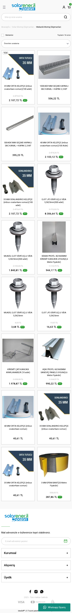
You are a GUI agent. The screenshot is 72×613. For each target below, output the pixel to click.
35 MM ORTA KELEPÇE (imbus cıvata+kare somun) (18, 484)
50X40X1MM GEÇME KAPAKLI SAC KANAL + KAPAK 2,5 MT (18, 144)
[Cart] (69, 7)
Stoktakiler (9, 35)
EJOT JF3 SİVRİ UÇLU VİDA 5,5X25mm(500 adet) (54, 201)
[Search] (36, 17)
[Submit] (65, 541)
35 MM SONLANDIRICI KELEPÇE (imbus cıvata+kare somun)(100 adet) (18, 202)
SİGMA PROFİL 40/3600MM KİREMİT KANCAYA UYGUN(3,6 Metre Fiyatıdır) (54, 259)
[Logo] (23, 7)
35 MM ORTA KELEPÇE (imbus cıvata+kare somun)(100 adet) (18, 87)
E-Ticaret (29, 611)
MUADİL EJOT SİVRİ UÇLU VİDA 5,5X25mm (18, 314)
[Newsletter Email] (36, 541)
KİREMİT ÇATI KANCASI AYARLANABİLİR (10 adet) (18, 371)
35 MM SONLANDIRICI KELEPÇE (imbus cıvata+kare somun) (54, 427)
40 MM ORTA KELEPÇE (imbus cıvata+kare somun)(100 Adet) (54, 144)
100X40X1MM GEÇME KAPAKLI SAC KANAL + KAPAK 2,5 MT (54, 87)
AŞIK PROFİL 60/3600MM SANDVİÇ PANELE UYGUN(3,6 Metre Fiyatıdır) (54, 372)
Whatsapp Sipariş (54, 607)
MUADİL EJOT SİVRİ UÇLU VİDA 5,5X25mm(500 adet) (18, 257)
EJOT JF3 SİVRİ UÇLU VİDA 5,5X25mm (54, 314)
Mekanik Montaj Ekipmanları (48, 27)
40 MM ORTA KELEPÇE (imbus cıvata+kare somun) (18, 427)
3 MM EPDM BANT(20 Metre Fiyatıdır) (54, 484)
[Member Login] (64, 7)
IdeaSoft (21, 611)
